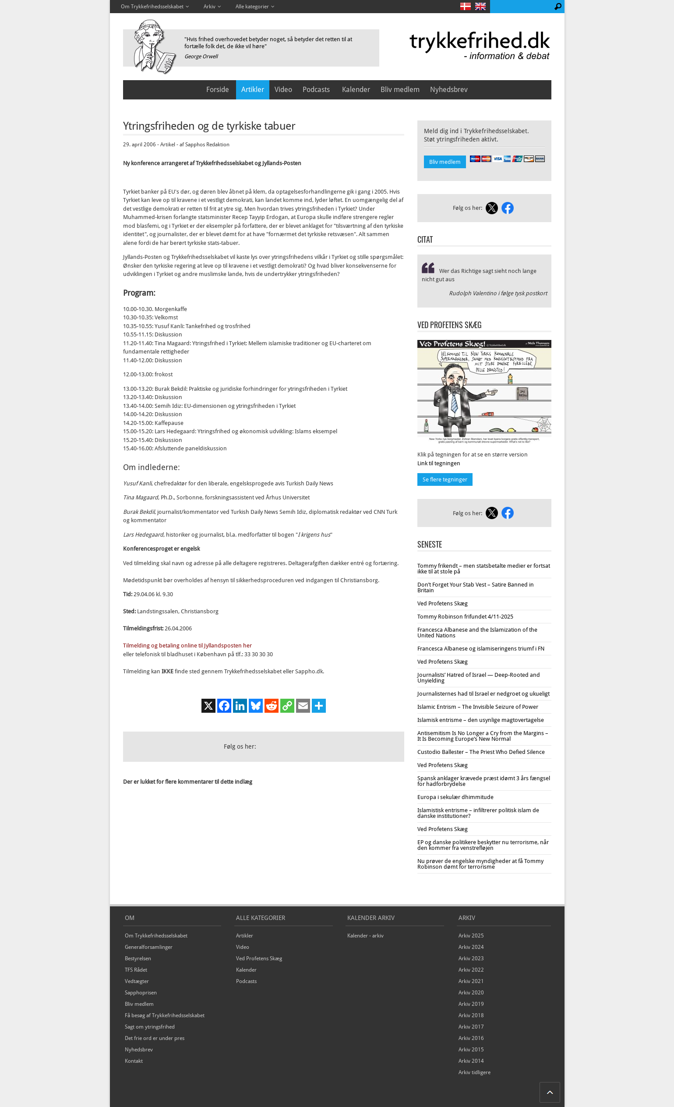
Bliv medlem (400, 89)
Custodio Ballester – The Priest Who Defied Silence (481, 752)
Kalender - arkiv (365, 936)
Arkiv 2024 (471, 947)
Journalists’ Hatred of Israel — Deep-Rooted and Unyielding (478, 678)
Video (283, 89)
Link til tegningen (438, 463)
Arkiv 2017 (471, 1027)
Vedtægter (137, 981)
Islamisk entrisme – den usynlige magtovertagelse (480, 720)
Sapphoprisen (141, 993)
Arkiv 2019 (471, 1004)
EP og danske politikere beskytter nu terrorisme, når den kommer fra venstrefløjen (483, 845)
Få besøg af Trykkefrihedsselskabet (165, 1015)
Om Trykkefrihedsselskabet (156, 936)
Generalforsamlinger (149, 947)
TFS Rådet (136, 970)
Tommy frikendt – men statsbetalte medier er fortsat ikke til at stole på (483, 568)
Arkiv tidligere (475, 1072)
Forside (217, 89)
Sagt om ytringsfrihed (150, 1027)
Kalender (356, 89)
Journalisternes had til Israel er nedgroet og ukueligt (483, 693)
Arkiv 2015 (471, 1050)
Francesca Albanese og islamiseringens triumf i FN (480, 648)
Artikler (252, 89)
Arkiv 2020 (471, 993)
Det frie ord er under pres (154, 1038)
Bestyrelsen (138, 958)
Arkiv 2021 (471, 981)
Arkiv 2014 (471, 1061)
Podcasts (316, 89)
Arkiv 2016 (471, 1038)
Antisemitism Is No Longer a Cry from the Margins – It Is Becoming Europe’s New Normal (482, 736)
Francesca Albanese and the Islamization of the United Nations (477, 632)
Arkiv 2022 (471, 970)
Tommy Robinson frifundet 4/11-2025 (465, 616)
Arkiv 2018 (471, 1015)
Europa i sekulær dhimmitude (455, 797)
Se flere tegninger (445, 479)
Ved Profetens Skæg (442, 603)
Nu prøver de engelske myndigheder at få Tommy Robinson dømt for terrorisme (480, 864)
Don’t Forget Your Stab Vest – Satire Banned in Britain (475, 587)
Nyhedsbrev (449, 89)
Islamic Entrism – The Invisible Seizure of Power (477, 707)
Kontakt (134, 1061)
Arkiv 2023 (471, 958)
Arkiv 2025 (471, 936)
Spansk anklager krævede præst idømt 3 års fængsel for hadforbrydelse (483, 781)
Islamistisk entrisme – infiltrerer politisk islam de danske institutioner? (478, 813)
